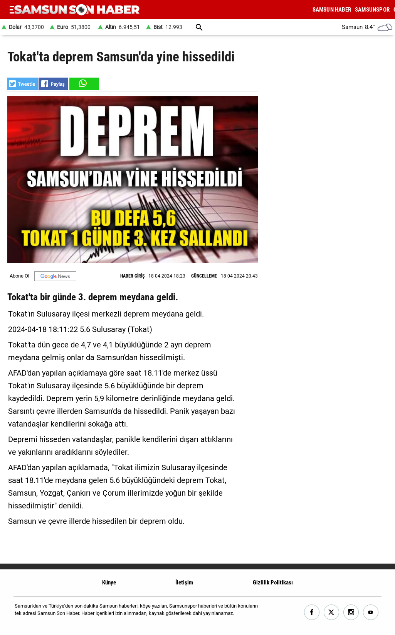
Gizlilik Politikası (273, 582)
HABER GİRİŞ (132, 276)
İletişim (184, 582)
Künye (109, 582)
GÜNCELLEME (204, 276)
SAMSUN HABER (332, 9)
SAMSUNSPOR (372, 9)
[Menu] (12, 9)
